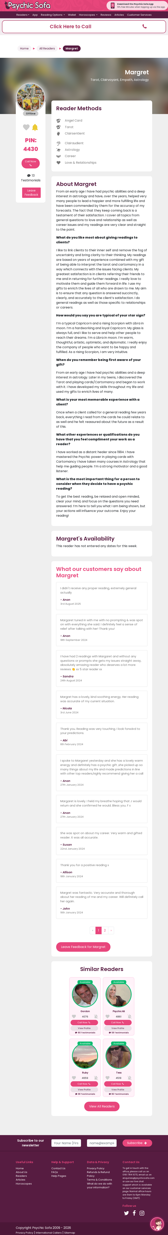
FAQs (54, 1172)
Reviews (106, 14)
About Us (21, 1172)
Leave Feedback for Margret (83, 947)
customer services (140, 1188)
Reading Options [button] (52, 14)
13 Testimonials (31, 178)
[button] (84, 27)
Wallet (72, 14)
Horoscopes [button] (87, 14)
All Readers (47, 48)
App (35, 14)
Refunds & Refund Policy (98, 1174)
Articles (119, 14)
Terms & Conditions (99, 1179)
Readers (21, 1176)
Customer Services (139, 14)
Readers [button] (21, 14)
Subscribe (137, 1143)
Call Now (30, 163)
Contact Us (58, 1168)
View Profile (84, 1028)
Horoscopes (24, 1183)
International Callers (49, 1232)
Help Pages (58, 1176)
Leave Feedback (31, 193)
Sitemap (69, 1232)
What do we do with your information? (99, 1185)
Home (24, 48)
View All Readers (102, 1106)
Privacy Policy (95, 1168)
